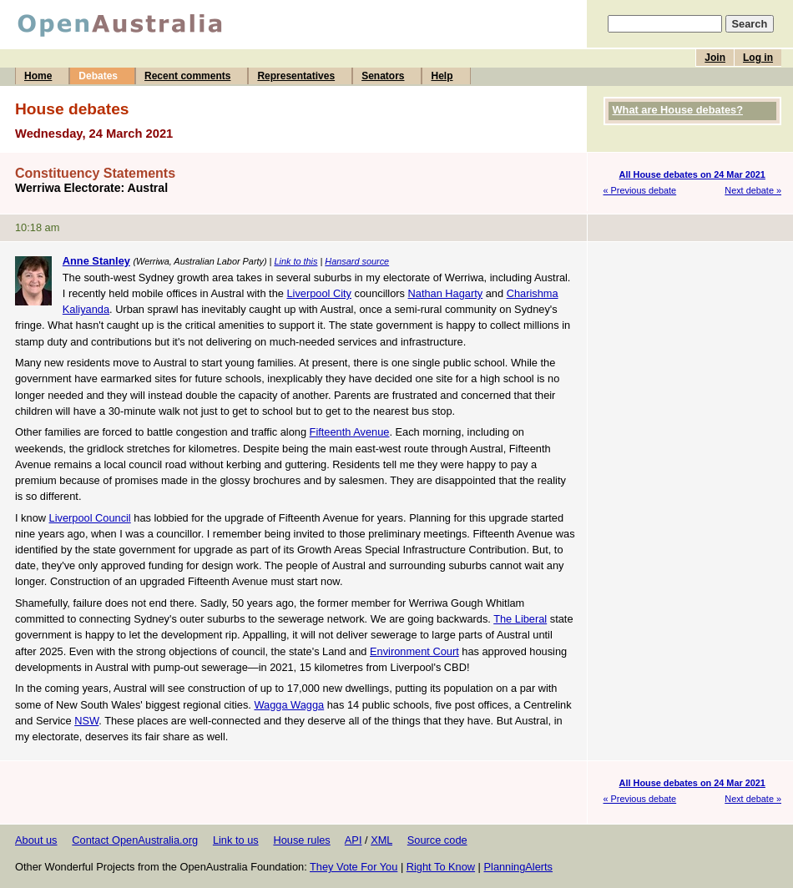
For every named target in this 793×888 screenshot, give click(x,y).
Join (715, 57)
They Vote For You (353, 866)
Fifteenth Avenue (350, 432)
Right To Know (441, 866)
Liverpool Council (90, 518)
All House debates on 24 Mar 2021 (692, 174)
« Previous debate (640, 190)
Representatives (296, 76)
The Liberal (520, 619)
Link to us (236, 840)
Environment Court (414, 651)
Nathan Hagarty (445, 293)
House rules (301, 840)
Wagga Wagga (289, 705)
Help (441, 76)
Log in (758, 57)
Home (38, 76)
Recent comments (187, 76)
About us (36, 840)
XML (381, 840)
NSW (86, 720)
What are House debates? (678, 109)
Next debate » (753, 190)
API (353, 840)
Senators (382, 76)
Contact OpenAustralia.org (135, 840)
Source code (437, 840)
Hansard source (357, 261)
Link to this (295, 261)
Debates (98, 76)
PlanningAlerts (518, 866)
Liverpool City (318, 293)
